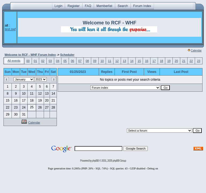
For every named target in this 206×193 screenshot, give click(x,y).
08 (87, 60)
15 (139, 60)
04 (57, 60)
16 (146, 60)
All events (14, 60)
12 (117, 60)
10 (102, 60)
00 (28, 60)
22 (191, 60)
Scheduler (67, 54)
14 (131, 60)
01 (35, 60)
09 (94, 60)
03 (50, 60)
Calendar (195, 50)
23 (198, 60)
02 (43, 60)
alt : (10, 27)
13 (124, 60)
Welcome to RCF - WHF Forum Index (30, 54)
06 (72, 60)
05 (65, 60)
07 (80, 60)
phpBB (95, 160)
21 (183, 60)
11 (109, 60)
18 (161, 60)
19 (169, 60)
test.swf (10, 29)
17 (154, 60)
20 (176, 60)
